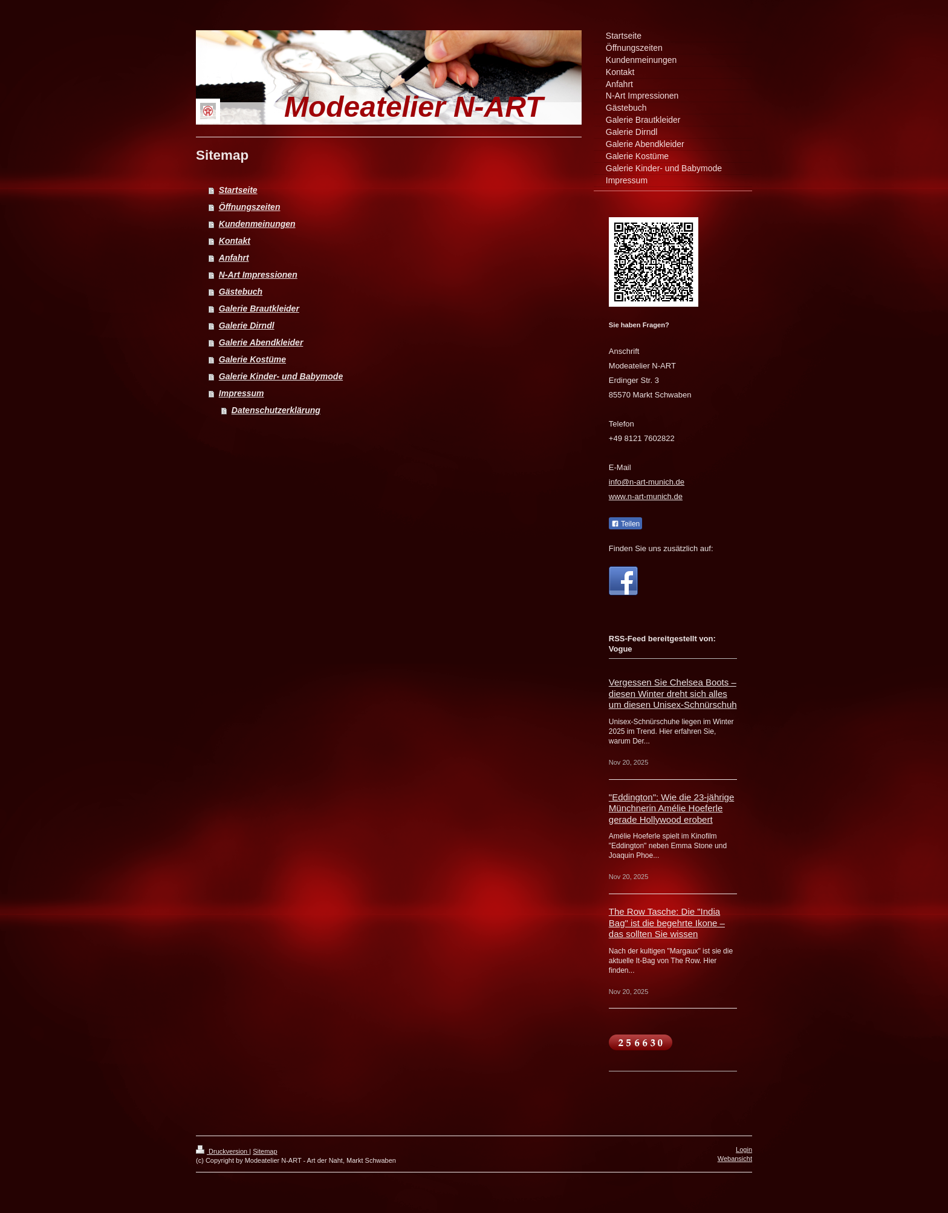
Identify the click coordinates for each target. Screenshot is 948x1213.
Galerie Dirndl (246, 325)
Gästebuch (240, 291)
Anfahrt (234, 258)
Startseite (238, 190)
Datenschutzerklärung (276, 410)
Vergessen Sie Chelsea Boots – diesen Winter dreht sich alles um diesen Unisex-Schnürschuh (673, 693)
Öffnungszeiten (250, 207)
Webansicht (735, 1158)
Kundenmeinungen (257, 224)
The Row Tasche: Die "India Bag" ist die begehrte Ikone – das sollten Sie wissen (667, 922)
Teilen (625, 524)
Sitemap (265, 1151)
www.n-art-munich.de (646, 496)
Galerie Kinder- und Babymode (281, 376)
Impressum (241, 393)
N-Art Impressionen (258, 275)
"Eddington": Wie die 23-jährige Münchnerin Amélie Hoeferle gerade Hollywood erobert (671, 808)
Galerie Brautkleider (259, 308)
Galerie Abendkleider (261, 342)
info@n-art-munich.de (646, 481)
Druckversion (222, 1151)
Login (744, 1149)
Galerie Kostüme (252, 359)
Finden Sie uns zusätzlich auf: (661, 548)
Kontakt (234, 241)
